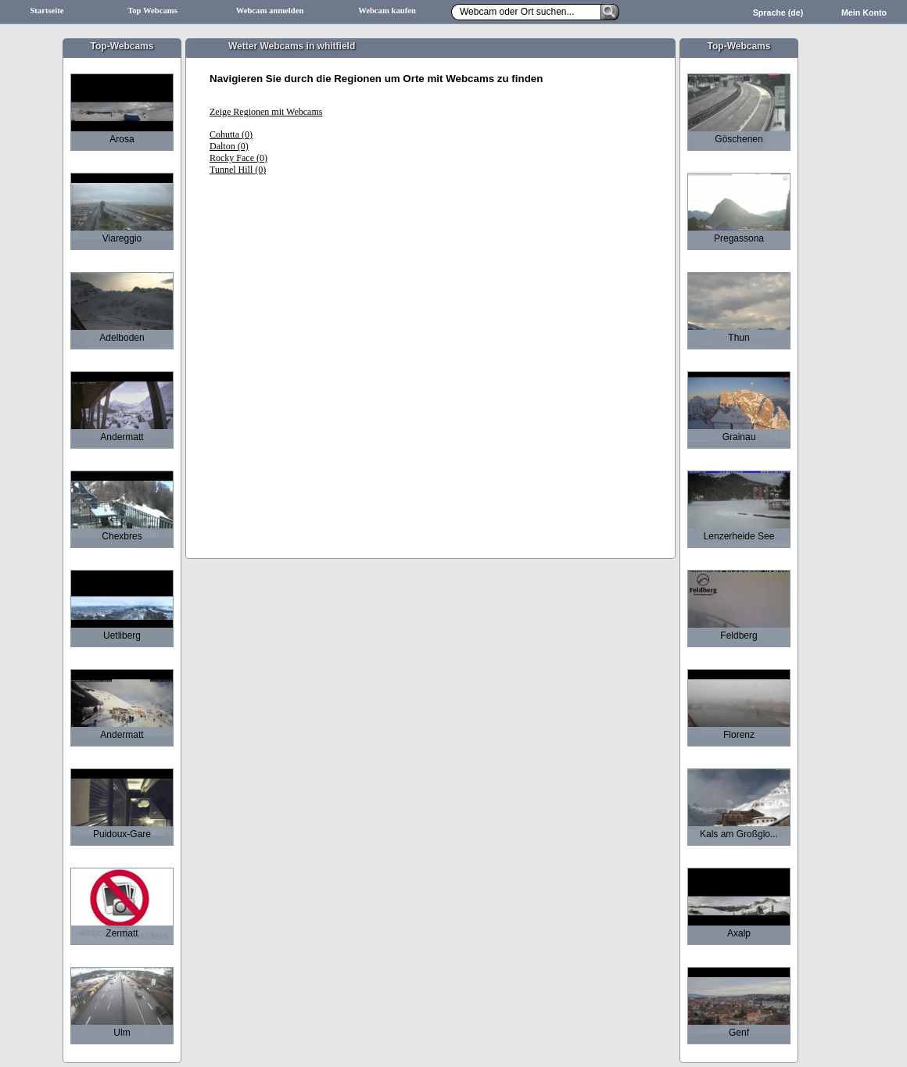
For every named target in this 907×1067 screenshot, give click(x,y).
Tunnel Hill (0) (238, 169)
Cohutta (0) (231, 134)
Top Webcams (152, 10)
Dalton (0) (229, 146)
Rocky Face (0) (238, 157)
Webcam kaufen (387, 10)
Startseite (46, 10)
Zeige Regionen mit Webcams (266, 111)
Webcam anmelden (270, 10)
